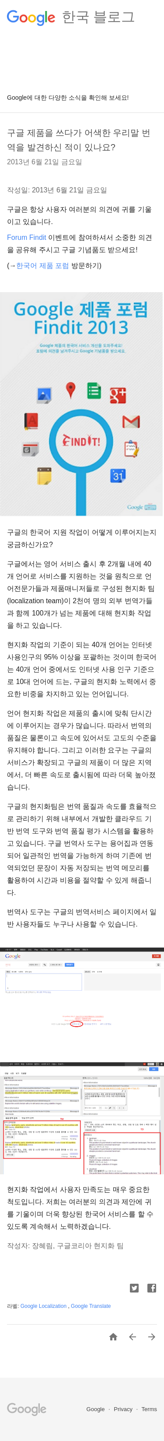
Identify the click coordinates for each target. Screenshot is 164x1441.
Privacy (124, 1409)
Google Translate (91, 1306)
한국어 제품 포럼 (42, 265)
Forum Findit (26, 237)
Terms (149, 1409)
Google (97, 1409)
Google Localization (44, 1306)
